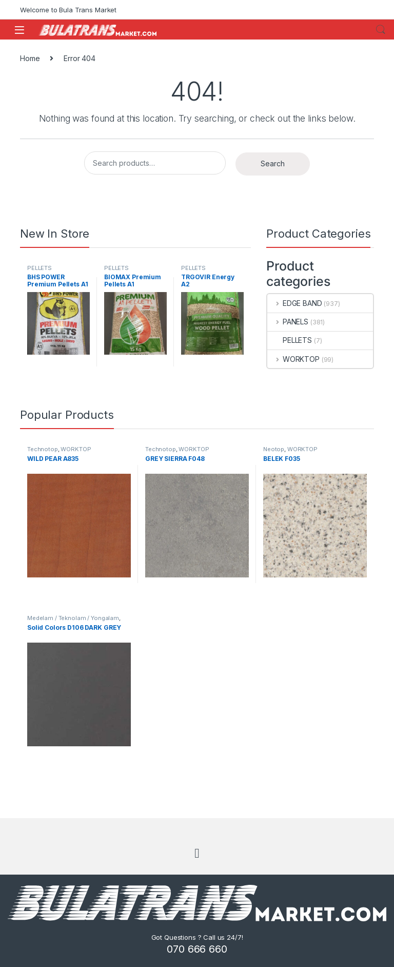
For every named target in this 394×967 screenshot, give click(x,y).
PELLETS (39, 268)
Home (30, 58)
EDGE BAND (294, 303)
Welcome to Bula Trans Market (68, 10)
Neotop (273, 449)
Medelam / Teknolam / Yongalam (73, 618)
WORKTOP (293, 359)
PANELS (287, 321)
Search (380, 29)
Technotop (42, 449)
